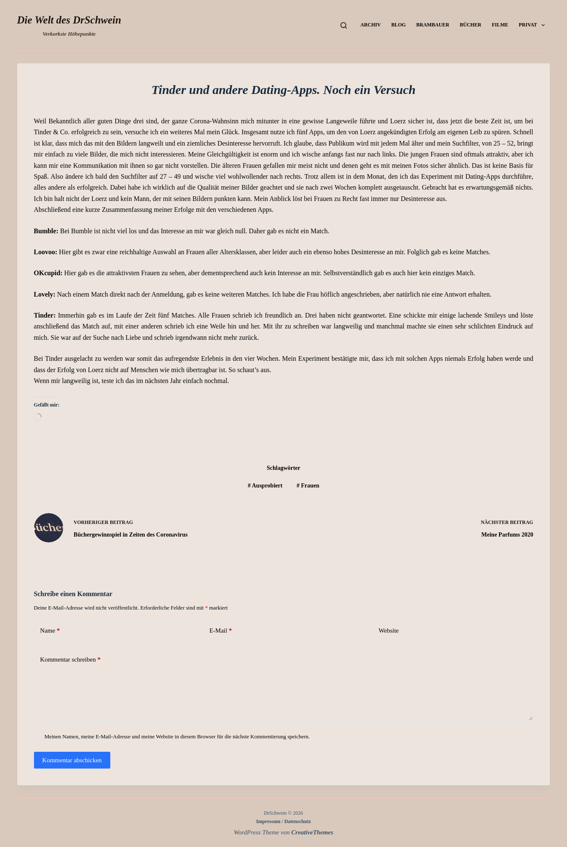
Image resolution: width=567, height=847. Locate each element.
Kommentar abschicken (72, 760)
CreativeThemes (312, 832)
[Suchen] (344, 25)
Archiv (370, 25)
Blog (398, 25)
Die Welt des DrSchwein (69, 20)
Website (389, 630)
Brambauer (433, 25)
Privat (533, 25)
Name (50, 630)
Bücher (470, 25)
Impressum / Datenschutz (283, 821)
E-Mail (220, 630)
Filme (500, 25)
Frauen (308, 485)
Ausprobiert (265, 485)
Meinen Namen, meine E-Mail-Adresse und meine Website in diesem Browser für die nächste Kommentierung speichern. (177, 736)
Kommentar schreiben (70, 659)
